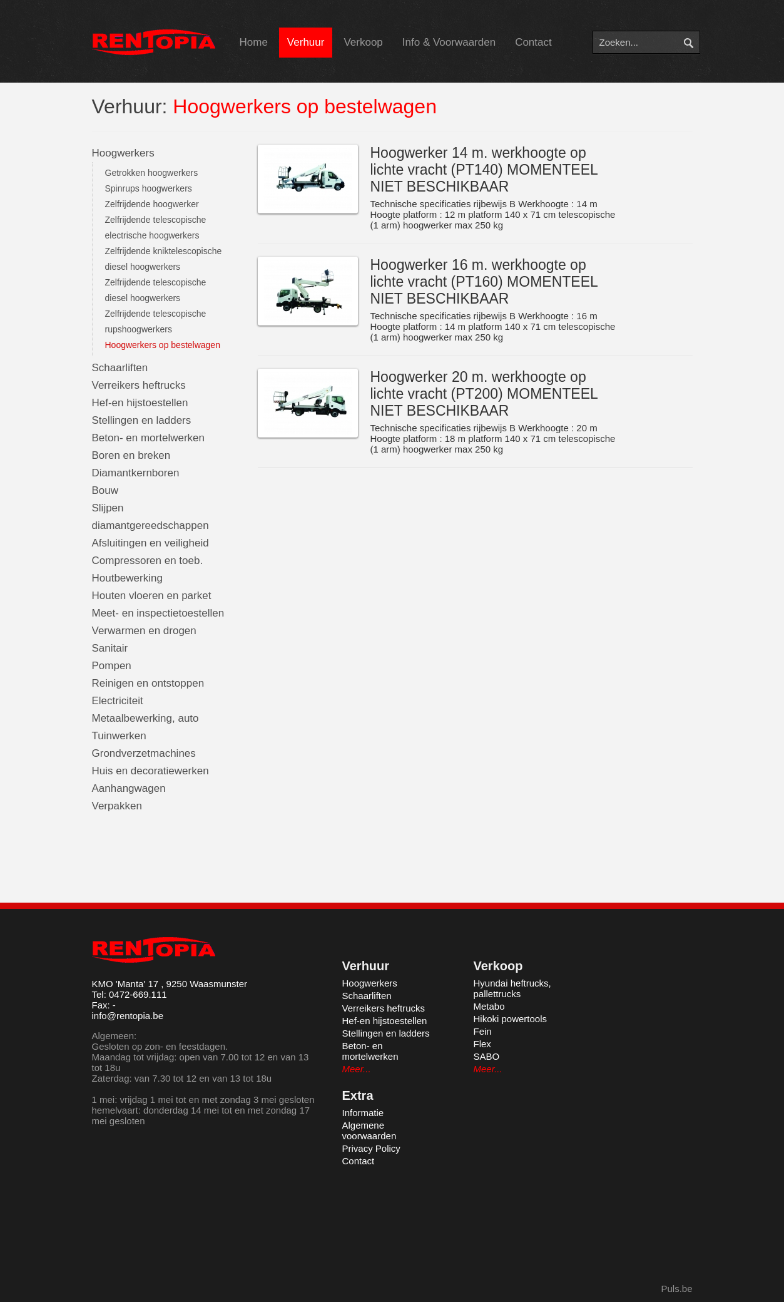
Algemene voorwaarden (369, 1130)
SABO (487, 1056)
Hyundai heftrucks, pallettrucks (512, 988)
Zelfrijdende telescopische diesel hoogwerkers (155, 290)
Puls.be (676, 1288)
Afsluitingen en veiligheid (150, 543)
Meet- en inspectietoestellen (158, 613)
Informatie (363, 1112)
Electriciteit (117, 701)
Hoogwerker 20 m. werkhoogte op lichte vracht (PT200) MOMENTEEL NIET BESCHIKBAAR (484, 394)
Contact (533, 42)
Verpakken (117, 806)
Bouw (105, 490)
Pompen (111, 666)
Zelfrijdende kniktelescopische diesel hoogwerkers (163, 259)
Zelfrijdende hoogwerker (152, 204)
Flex (482, 1043)
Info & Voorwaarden (449, 42)
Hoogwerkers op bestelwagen (162, 345)
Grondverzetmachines (144, 753)
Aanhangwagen (129, 788)
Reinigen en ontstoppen (148, 683)
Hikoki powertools (510, 1018)
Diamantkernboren (136, 473)
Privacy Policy (371, 1148)
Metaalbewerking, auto (145, 718)
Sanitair (110, 648)
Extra (358, 1095)
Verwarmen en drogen (144, 631)
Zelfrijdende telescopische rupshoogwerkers (155, 321)
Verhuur (306, 42)
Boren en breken (131, 455)
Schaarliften (120, 368)
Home (254, 42)
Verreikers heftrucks (139, 385)
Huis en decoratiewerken (150, 771)
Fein (483, 1031)
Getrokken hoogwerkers (151, 173)
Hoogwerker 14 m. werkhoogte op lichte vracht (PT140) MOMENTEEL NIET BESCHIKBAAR (484, 170)
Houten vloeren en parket (151, 596)
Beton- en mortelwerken (148, 438)
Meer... (356, 1069)
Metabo (489, 1006)
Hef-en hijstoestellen (140, 403)
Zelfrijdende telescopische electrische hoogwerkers (155, 227)
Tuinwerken (119, 736)
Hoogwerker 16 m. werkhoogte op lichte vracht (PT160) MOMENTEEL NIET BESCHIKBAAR (484, 282)
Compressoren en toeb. (147, 560)
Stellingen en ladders (141, 420)
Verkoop (363, 42)
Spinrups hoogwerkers (148, 188)
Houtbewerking (127, 578)
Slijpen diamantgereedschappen (150, 516)
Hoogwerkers (123, 153)
